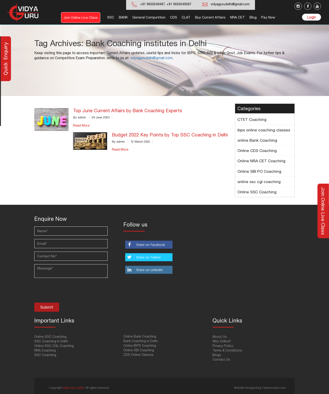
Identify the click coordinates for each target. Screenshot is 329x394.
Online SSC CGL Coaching (54, 346)
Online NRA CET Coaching (261, 161)
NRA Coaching (45, 350)
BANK (123, 17)
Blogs (216, 355)
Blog (253, 17)
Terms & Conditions (227, 350)
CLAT (186, 17)
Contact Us (221, 359)
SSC (110, 17)
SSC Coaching (45, 355)
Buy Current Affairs (210, 17)
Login (311, 17)
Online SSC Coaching (256, 192)
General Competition (148, 17)
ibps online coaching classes (263, 130)
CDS (173, 17)
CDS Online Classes (138, 355)
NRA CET (237, 17)
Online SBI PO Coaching (259, 171)
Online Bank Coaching (139, 336)
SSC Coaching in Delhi (51, 341)
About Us (219, 336)
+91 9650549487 (152, 4)
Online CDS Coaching (257, 150)
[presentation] (69, 291)
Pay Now (268, 17)
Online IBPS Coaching (139, 345)
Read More (81, 125)
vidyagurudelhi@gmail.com (230, 4)
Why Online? (221, 341)
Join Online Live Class (81, 17)
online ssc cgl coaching (259, 181)
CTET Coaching (251, 119)
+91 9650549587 (178, 4)
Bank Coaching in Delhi (140, 341)
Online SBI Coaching (138, 350)
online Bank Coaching (257, 140)
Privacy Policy (222, 346)
